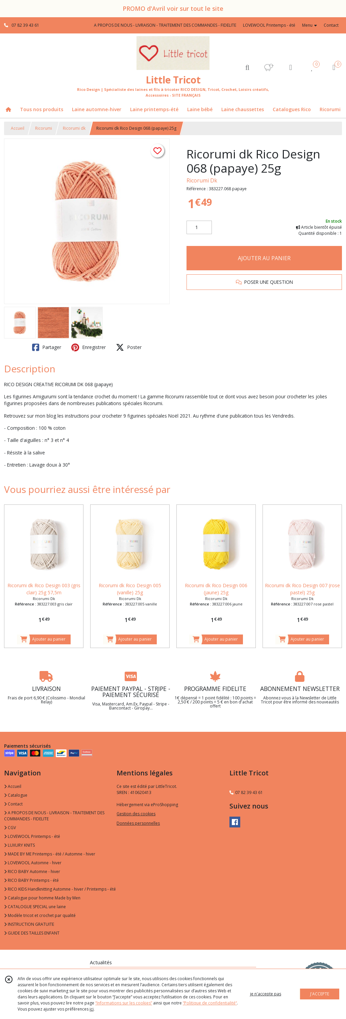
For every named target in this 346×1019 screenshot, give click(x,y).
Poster (129, 347)
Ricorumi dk (74, 128)
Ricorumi (43, 128)
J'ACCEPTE (319, 994)
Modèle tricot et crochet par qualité (40, 915)
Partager (46, 347)
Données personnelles (138, 823)
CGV (10, 827)
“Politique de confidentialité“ (210, 1003)
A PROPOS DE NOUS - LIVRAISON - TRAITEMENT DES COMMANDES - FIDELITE (54, 816)
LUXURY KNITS (19, 845)
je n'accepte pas (265, 994)
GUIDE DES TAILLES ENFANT (31, 933)
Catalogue (15, 795)
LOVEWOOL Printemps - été (32, 836)
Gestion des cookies (136, 814)
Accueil (17, 128)
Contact (331, 25)
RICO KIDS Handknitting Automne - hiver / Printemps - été (60, 889)
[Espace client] (290, 67)
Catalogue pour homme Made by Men (42, 898)
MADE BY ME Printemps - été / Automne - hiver (49, 854)
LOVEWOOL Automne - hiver (32, 863)
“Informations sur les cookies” (123, 1003)
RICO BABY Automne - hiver (32, 871)
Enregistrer (88, 347)
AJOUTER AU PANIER (264, 258)
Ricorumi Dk (202, 180)
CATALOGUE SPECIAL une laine (35, 907)
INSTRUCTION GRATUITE (29, 924)
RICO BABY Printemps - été (31, 880)
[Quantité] (199, 227)
